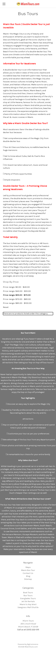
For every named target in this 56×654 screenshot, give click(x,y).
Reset (6, 307)
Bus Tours (28, 595)
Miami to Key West (28, 604)
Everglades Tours (28, 598)
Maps (28, 567)
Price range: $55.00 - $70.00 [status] (17, 295)
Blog (28, 576)
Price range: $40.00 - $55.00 (17, 291)
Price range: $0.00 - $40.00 (16, 287)
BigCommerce (32, 644)
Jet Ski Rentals (28, 601)
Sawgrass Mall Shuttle (28, 607)
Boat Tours (28, 592)
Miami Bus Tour (28, 570)
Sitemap (28, 579)
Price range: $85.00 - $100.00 (17, 303)
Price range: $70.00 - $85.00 (17, 299)
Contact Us (28, 573)
